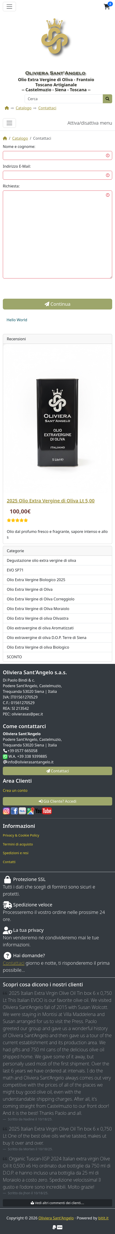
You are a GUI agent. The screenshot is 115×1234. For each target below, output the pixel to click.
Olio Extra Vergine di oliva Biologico (38, 647)
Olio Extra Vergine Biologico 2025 (36, 579)
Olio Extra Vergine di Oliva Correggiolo (40, 599)
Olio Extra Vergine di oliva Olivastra (38, 618)
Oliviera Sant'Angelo (56, 1218)
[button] (106, 6)
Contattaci (47, 108)
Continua (58, 304)
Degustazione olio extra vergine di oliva (41, 560)
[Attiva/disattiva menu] (9, 123)
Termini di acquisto (18, 844)
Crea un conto (15, 790)
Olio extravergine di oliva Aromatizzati (40, 628)
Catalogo (23, 108)
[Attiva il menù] (9, 6)
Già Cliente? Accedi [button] (58, 801)
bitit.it (103, 1218)
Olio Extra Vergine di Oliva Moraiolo (38, 608)
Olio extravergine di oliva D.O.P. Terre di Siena (46, 637)
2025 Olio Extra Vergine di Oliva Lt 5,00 (51, 500)
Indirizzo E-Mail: (17, 166)
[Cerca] (64, 98)
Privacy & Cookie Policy (21, 835)
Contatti (9, 862)
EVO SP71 (15, 570)
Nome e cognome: (19, 146)
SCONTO (14, 656)
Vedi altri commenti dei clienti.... (57, 1203)
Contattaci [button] (57, 771)
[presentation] (38, 289)
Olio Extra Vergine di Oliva (30, 589)
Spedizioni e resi (15, 853)
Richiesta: (11, 186)
